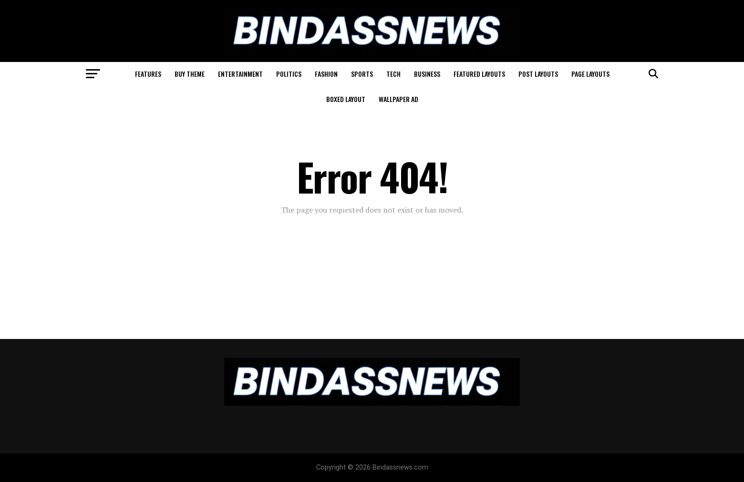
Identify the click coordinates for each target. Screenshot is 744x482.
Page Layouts (590, 74)
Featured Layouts (479, 74)
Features (148, 74)
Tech (393, 74)
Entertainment (240, 74)
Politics (288, 74)
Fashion (326, 74)
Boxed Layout (345, 99)
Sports (362, 74)
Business (427, 74)
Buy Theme (190, 74)
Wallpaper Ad (398, 99)
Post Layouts (538, 74)
